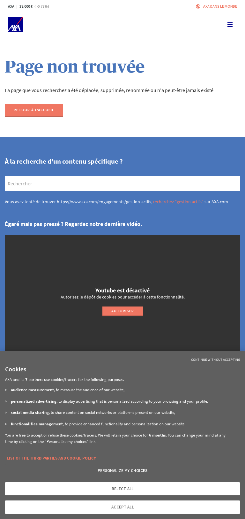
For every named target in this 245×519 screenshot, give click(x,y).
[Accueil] (15, 24)
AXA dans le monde (220, 6)
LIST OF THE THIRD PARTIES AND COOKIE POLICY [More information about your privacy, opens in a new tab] (51, 458)
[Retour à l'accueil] (34, 110)
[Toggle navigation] (230, 25)
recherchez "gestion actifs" (178, 202)
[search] (122, 183)
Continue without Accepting (215, 359)
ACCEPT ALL (122, 507)
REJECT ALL (122, 489)
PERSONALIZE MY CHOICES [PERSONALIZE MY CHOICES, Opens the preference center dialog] (123, 470)
